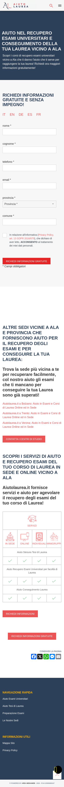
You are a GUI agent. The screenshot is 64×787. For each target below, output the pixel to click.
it (4, 114)
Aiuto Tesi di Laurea (13, 706)
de (21, 114)
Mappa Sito (9, 743)
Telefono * (8, 161)
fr (38, 114)
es (30, 114)
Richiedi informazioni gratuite (32, 636)
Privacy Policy (10, 750)
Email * (7, 179)
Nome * (7, 125)
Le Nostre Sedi (10, 720)
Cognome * (9, 143)
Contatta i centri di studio (24, 439)
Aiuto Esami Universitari (15, 698)
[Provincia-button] (29, 204)
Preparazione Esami (13, 713)
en (12, 114)
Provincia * (9, 197)
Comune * (8, 215)
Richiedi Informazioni (20, 613)
